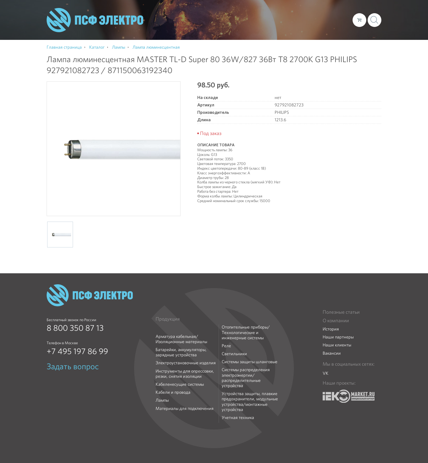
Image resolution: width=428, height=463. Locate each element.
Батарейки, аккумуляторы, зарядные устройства (181, 352)
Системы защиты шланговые (249, 361)
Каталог (269, 19)
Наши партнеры (338, 337)
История (331, 329)
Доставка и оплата (303, 19)
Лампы (162, 400)
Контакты (338, 19)
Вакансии (332, 353)
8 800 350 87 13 (75, 328)
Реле (226, 345)
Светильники (234, 353)
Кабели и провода (173, 392)
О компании (244, 19)
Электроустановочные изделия (186, 362)
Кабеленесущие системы (180, 384)
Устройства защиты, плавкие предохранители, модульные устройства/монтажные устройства (250, 401)
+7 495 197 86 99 (77, 351)
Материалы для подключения (184, 408)
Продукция (168, 319)
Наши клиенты (337, 345)
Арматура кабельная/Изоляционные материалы (181, 339)
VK (325, 373)
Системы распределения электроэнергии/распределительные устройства (246, 377)
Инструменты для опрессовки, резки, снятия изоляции (185, 373)
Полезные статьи (341, 312)
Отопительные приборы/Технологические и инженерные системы (246, 332)
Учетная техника (238, 417)
